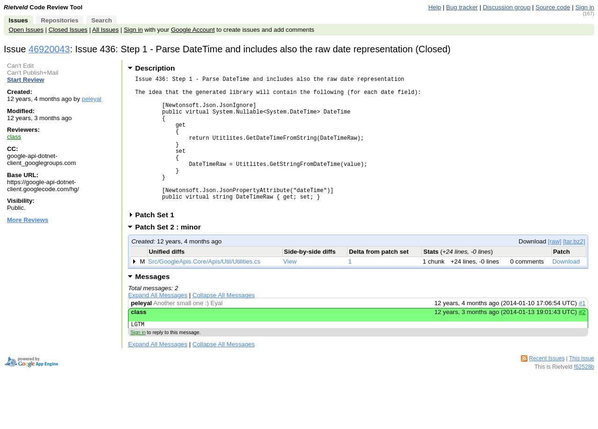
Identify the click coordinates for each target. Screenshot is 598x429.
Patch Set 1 (157, 243)
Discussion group (507, 7)
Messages (152, 304)
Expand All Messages (157, 323)
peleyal (91, 98)
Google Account (193, 29)
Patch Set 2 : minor (171, 255)
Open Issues (26, 29)
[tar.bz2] (574, 269)
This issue (581, 388)
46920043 (49, 49)
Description (155, 68)
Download (566, 289)
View (290, 289)
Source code (552, 7)
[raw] (555, 269)
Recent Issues (546, 388)
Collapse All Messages (223, 323)
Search (101, 20)
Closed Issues (68, 29)
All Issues (105, 29)
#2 (582, 339)
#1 (582, 331)
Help (434, 7)
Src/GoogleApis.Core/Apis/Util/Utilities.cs (204, 289)
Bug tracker (462, 7)
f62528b (584, 396)
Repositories (59, 20)
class (14, 136)
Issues (18, 20)
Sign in (584, 7)
